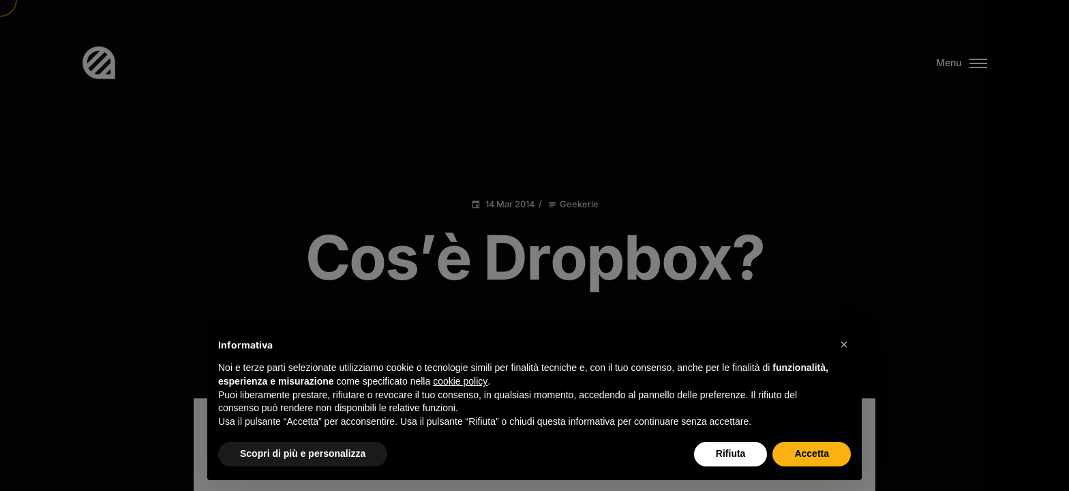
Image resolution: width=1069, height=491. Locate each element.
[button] (844, 344)
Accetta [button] (811, 453)
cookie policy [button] (460, 381)
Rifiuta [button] (731, 453)
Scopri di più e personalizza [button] (302, 453)
